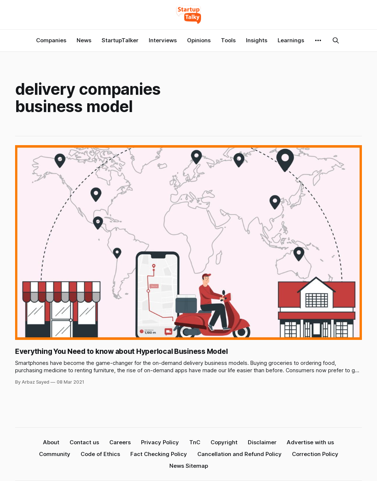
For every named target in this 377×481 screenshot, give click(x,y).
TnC (194, 442)
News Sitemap (188, 465)
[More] (318, 40)
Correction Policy (315, 454)
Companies (51, 40)
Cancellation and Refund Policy (239, 454)
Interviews (163, 40)
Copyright (224, 442)
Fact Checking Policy (158, 454)
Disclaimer (262, 442)
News (84, 40)
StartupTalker (120, 40)
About (51, 442)
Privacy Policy (160, 442)
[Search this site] (336, 40)
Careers (120, 442)
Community (54, 454)
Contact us (84, 442)
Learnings (291, 40)
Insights (256, 40)
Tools (228, 40)
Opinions (199, 40)
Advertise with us (310, 442)
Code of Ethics (100, 454)
